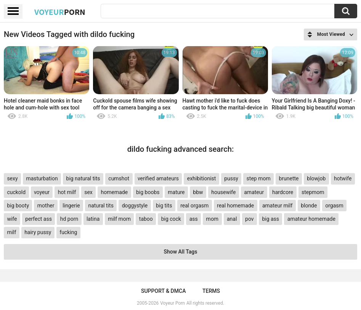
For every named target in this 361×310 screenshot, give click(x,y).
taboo (146, 219)
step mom (259, 178)
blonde (309, 205)
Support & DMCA (163, 291)
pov (249, 219)
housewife (223, 192)
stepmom (313, 192)
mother (46, 205)
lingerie (71, 205)
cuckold (16, 192)
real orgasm (194, 205)
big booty (18, 205)
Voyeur (59, 11)
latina (93, 219)
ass (193, 219)
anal (232, 219)
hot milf (67, 192)
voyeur (42, 192)
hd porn (69, 219)
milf (11, 232)
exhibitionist (201, 178)
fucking (68, 232)
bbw (198, 192)
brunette (288, 178)
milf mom (119, 219)
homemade (114, 192)
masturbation (42, 178)
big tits (164, 205)
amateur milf (277, 205)
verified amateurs (158, 178)
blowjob (316, 178)
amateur (254, 192)
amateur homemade (311, 219)
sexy (12, 178)
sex (88, 192)
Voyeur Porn (172, 303)
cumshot (118, 178)
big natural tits (83, 178)
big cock (171, 219)
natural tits (101, 205)
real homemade (235, 205)
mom (212, 219)
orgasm (334, 205)
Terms (211, 291)
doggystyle (135, 205)
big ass (270, 219)
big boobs (148, 192)
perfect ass (38, 219)
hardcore (282, 192)
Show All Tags (180, 252)
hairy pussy (37, 232)
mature (176, 192)
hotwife (342, 178)
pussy (231, 178)
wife (12, 219)
